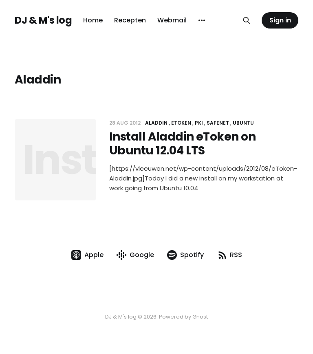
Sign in (280, 20)
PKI (199, 122)
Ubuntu (243, 122)
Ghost (200, 317)
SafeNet (218, 122)
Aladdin (156, 122)
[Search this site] (246, 20)
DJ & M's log (43, 20)
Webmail (172, 20)
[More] (202, 20)
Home (93, 20)
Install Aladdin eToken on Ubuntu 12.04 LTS (182, 143)
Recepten (130, 20)
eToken (181, 122)
